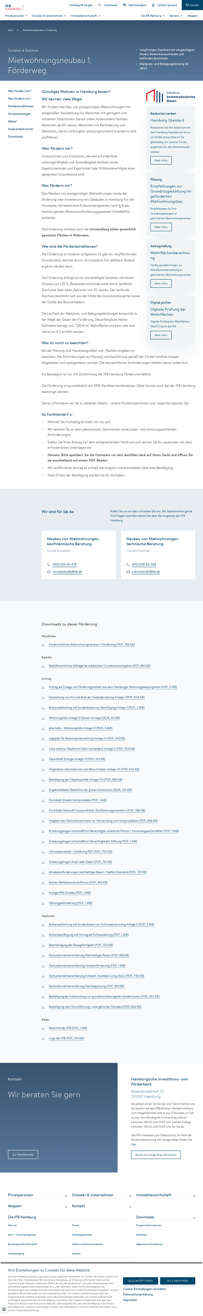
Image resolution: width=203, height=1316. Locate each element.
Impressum (130, 1300)
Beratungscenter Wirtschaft (22, 1244)
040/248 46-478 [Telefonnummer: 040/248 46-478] (64, 564)
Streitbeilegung (16, 1254)
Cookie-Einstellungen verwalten (144, 1289)
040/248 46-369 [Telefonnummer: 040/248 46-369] (144, 564)
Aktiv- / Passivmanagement (22, 1235)
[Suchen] (100, 5)
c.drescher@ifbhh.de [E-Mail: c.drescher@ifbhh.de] (146, 571)
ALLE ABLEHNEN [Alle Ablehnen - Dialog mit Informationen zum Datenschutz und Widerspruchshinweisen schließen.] (177, 1281)
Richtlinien (141, 1235)
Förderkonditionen (21, 106)
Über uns (12, 1225)
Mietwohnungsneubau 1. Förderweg (40, 30)
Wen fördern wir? (19, 91)
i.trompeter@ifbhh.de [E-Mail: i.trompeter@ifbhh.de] (67, 571)
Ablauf (12, 121)
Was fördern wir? (19, 98)
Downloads (15, 136)
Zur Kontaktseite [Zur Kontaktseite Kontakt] (25, 1155)
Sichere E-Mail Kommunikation (87, 1244)
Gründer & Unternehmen (92, 1195)
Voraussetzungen (19, 114)
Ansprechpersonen (20, 129)
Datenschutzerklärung (138, 1294)
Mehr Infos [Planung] (161, 228)
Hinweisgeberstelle (82, 1235)
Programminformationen (149, 1225)
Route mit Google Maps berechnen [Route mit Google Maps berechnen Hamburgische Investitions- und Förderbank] (157, 1155)
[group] (118, 556)
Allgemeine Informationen (149, 1244)
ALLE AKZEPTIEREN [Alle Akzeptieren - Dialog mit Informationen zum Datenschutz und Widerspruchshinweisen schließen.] (140, 1281)
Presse (75, 1225)
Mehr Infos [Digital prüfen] (161, 337)
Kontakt (78, 1206)
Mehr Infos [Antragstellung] (161, 285)
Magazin (14, 1206)
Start (10, 30)
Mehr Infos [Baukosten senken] (161, 161)
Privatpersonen (20, 1195)
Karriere (76, 1254)
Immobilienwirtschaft (153, 1195)
